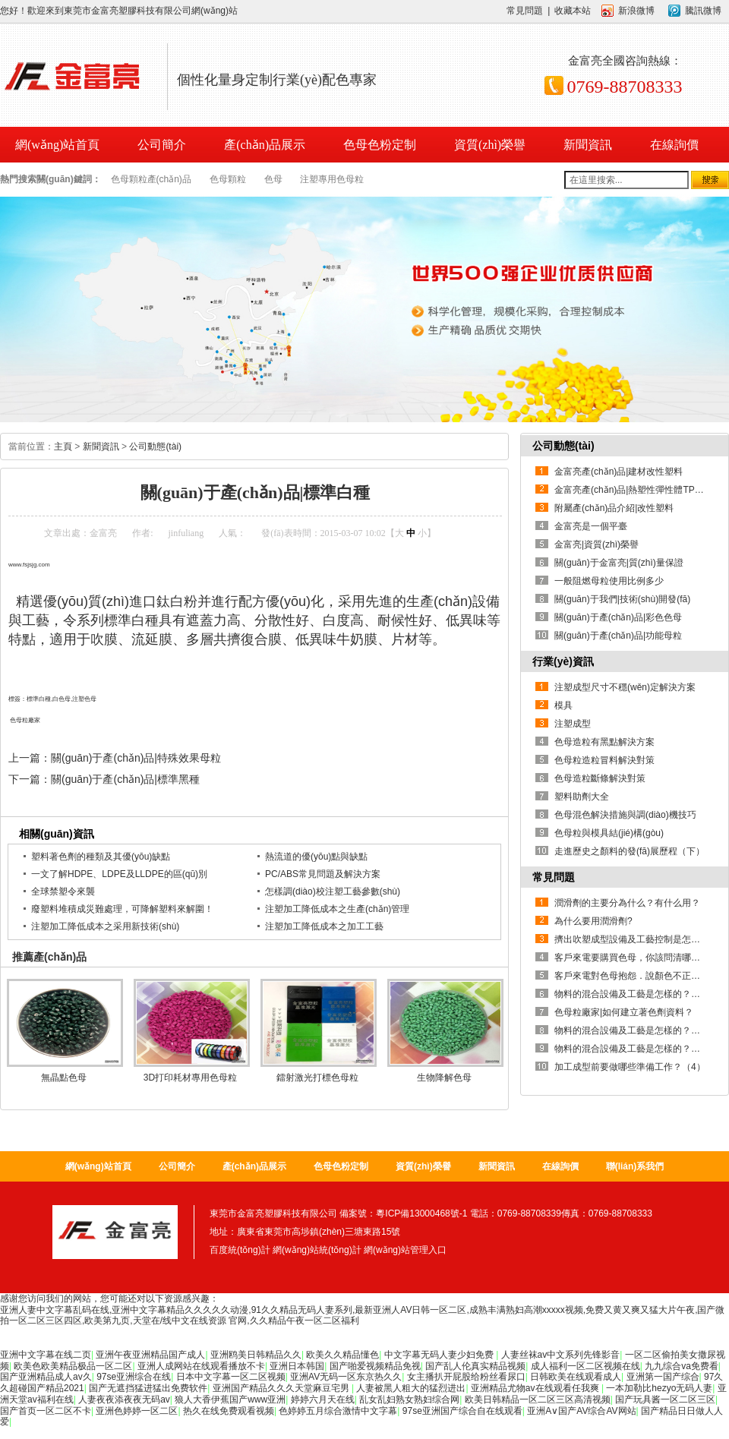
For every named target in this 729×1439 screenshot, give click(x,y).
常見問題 (525, 10)
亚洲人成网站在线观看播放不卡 (201, 1366)
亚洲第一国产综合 (662, 1376)
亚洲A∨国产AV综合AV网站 (581, 1411)
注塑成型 (572, 723)
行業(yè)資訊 (563, 661)
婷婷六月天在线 (323, 1399)
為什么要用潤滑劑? (593, 921)
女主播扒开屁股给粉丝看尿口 (466, 1376)
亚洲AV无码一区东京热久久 (346, 1376)
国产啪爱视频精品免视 (375, 1366)
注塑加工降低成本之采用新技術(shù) (105, 926)
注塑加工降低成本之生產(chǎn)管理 (337, 909)
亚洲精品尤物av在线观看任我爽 (536, 1388)
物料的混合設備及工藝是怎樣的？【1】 (634, 1048)
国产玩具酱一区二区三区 (665, 1399)
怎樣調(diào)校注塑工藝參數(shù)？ (332, 891)
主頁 (63, 446)
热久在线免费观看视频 (228, 1411)
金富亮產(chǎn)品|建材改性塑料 (618, 471)
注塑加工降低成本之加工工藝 (324, 926)
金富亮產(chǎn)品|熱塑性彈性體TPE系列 (636, 489)
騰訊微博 (703, 10)
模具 (563, 705)
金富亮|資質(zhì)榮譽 (596, 544)
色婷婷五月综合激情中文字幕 (338, 1411)
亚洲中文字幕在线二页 (45, 1354)
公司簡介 (161, 144)
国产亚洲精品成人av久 (46, 1376)
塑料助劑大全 (581, 796)
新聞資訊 (587, 144)
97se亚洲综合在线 (133, 1376)
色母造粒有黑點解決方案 (604, 742)
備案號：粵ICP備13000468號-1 (403, 1213)
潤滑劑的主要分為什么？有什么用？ (627, 903)
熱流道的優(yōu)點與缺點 (316, 856)
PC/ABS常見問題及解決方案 (322, 874)
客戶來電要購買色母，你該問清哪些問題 (636, 957)
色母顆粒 (228, 179)
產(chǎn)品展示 (264, 144)
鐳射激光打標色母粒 (317, 1077)
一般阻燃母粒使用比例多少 (609, 581)
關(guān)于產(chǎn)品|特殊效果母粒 (136, 758)
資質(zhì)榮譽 (489, 144)
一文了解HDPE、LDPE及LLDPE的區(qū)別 (119, 874)
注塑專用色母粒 (332, 179)
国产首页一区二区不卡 (45, 1411)
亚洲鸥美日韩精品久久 (255, 1354)
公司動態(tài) (155, 446)
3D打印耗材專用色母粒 (190, 1077)
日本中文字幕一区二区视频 (231, 1376)
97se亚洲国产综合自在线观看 (462, 1411)
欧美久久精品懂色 (342, 1354)
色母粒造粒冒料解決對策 (604, 760)
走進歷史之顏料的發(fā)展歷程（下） (629, 851)
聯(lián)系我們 (635, 1166)
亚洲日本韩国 (297, 1366)
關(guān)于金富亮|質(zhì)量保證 (618, 562)
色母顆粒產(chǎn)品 (151, 179)
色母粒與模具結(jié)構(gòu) (609, 833)
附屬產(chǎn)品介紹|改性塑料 (614, 508)
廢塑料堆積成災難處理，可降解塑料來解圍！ (122, 909)
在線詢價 (674, 144)
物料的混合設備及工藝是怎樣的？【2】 (634, 1030)
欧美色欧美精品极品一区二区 (73, 1366)
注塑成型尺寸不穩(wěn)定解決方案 (625, 687)
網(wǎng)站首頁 (98, 1166)
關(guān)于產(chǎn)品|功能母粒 (618, 635)
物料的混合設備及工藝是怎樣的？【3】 (634, 994)
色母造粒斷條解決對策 (599, 778)
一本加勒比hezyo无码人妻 (659, 1388)
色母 (273, 179)
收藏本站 (572, 10)
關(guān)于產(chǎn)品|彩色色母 (618, 617)
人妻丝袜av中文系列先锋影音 (560, 1354)
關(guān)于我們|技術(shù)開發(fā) (622, 599)
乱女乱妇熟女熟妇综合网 (409, 1399)
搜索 (710, 180)
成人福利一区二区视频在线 (585, 1366)
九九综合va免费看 (681, 1366)
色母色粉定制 (379, 144)
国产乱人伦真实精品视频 (475, 1366)
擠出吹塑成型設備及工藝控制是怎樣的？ (636, 939)
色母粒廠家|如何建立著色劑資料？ (623, 1012)
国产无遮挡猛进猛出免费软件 (148, 1388)
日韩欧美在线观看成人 (575, 1376)
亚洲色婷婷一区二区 (137, 1411)
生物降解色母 (444, 1077)
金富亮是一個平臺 (590, 526)
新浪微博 (636, 10)
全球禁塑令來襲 (63, 891)
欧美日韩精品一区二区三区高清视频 (538, 1399)
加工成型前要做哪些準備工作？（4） (629, 1067)
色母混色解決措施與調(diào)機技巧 (625, 814)
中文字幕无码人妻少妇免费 (440, 1354)
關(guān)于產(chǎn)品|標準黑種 (125, 779)
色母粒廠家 (25, 720)
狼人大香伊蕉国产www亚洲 (230, 1399)
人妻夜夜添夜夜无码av (124, 1399)
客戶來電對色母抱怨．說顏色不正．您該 (636, 975)
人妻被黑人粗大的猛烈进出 (410, 1388)
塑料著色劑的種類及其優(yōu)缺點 (100, 856)
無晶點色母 (64, 1077)
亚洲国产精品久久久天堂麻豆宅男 (282, 1388)
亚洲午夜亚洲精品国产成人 (150, 1354)
